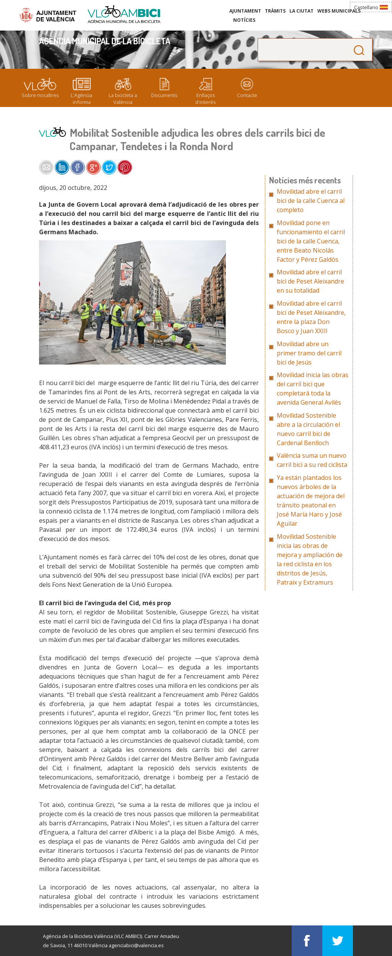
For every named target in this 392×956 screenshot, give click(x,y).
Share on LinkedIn (62, 167)
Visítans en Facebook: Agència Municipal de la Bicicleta (307, 940)
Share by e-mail (46, 167)
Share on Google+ (93, 167)
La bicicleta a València (123, 98)
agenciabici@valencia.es (136, 945)
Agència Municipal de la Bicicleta (124, 14)
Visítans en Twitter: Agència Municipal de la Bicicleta (337, 940)
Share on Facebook (77, 167)
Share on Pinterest (125, 167)
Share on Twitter (109, 167)
